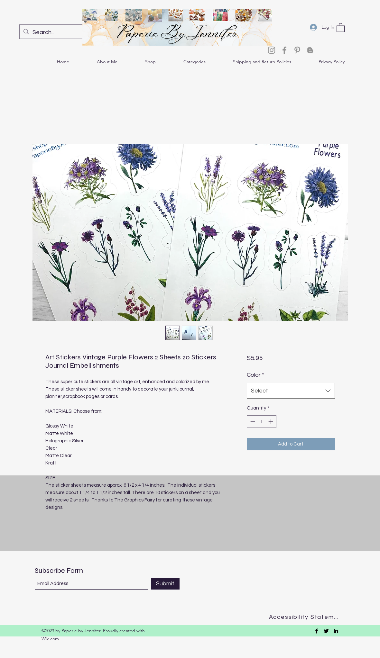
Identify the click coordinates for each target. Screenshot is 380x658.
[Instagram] (271, 50)
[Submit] (165, 584)
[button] (341, 27)
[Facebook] (284, 50)
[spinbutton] (261, 422)
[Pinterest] (297, 50)
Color (255, 375)
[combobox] (291, 391)
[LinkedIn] (336, 631)
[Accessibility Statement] (306, 617)
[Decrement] (252, 422)
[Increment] (271, 422)
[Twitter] (326, 631)
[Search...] (60, 32)
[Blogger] (310, 50)
